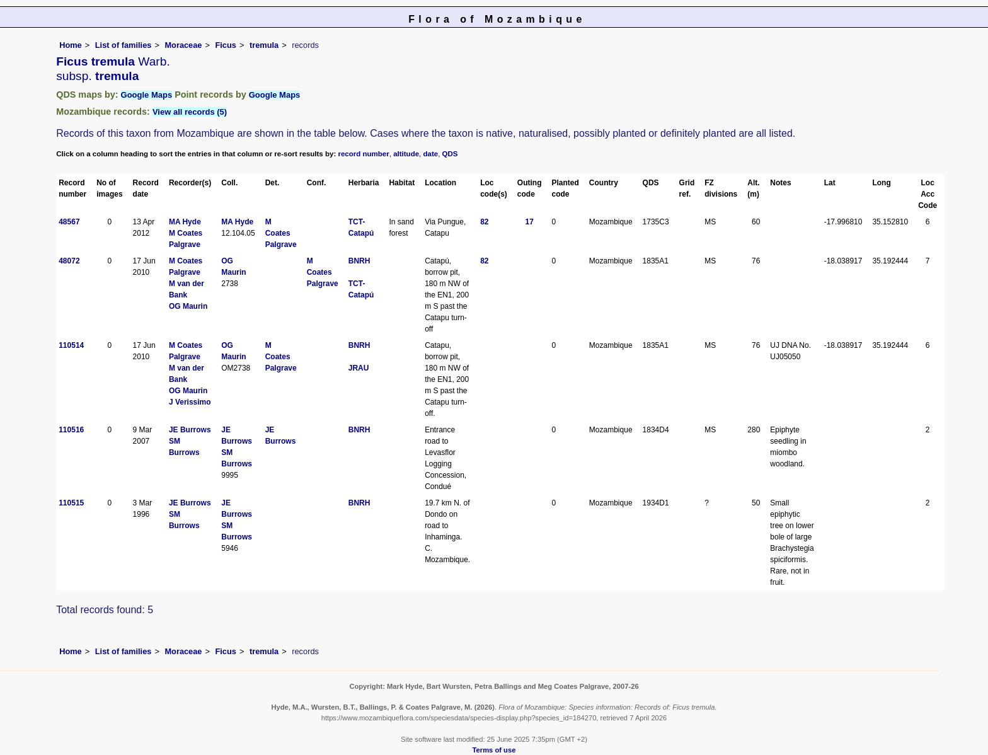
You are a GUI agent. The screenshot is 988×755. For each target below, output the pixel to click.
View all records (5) (189, 112)
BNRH (359, 260)
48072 (69, 260)
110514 (71, 345)
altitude (406, 154)
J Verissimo (190, 402)
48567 (69, 221)
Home (70, 45)
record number (363, 154)
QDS (450, 154)
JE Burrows (190, 429)
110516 (71, 429)
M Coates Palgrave (281, 233)
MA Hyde (185, 221)
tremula (264, 45)
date (431, 154)
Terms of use (494, 750)
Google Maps (147, 95)
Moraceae (183, 45)
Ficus (225, 45)
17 (530, 221)
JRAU (358, 368)
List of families (123, 45)
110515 (71, 503)
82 (484, 221)
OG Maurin (188, 306)
